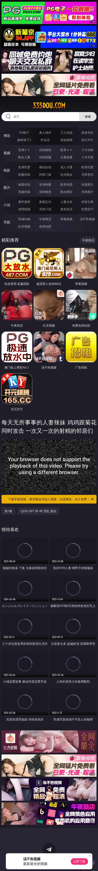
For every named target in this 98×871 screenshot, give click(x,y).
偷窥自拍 (24, 184)
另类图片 (87, 192)
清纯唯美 (45, 192)
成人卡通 (66, 167)
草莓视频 (66, 219)
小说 (6, 204)
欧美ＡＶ (66, 150)
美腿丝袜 (24, 192)
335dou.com (49, 105)
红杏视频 (24, 226)
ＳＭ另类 (87, 157)
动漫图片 (87, 184)
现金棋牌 (66, 140)
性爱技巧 (87, 209)
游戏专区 (87, 132)
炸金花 (45, 140)
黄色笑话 (66, 209)
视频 (6, 153)
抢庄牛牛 (87, 140)
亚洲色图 (45, 184)
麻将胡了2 (24, 140)
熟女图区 (66, 192)
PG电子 (24, 132)
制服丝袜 (24, 174)
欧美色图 (66, 184)
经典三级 (45, 174)
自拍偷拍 (45, 150)
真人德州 (45, 132)
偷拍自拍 (45, 167)
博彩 (6, 135)
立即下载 (79, 861)
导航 (6, 222)
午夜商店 (45, 219)
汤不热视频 (87, 219)
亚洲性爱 (24, 167)
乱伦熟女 (66, 174)
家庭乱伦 (45, 202)
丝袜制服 (45, 157)
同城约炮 (24, 219)
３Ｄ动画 (87, 150)
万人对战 (66, 132)
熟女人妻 (24, 157)
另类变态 (87, 174)
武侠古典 (87, 202)
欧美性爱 (87, 167)
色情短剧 (45, 226)
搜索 (88, 116)
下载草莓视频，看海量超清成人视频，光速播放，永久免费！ (51, 499)
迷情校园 (24, 209)
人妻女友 (66, 202)
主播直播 (66, 157)
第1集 (8, 511)
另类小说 (45, 209)
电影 (6, 170)
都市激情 (24, 202)
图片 (6, 187)
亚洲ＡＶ (24, 150)
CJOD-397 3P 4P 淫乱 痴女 (38, 511)
